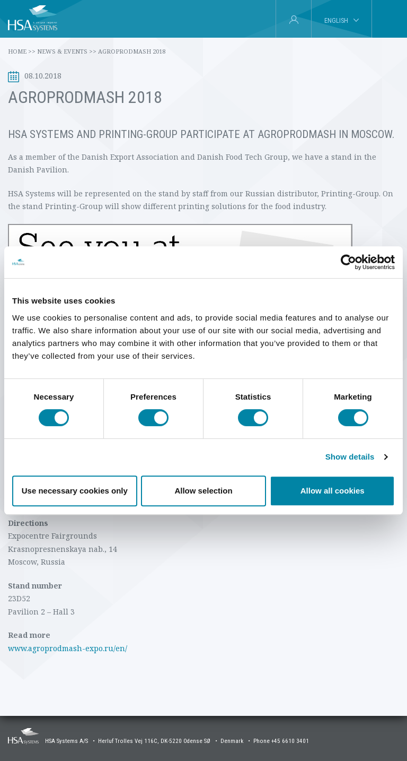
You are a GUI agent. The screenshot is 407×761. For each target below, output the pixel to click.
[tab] (389, 19)
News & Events (66, 51)
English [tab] (336, 20)
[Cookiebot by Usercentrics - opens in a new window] (348, 262)
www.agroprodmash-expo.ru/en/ (67, 648)
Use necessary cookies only (75, 490)
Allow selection (203, 490)
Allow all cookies (332, 490)
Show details (350, 456)
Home (22, 51)
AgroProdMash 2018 (131, 51)
